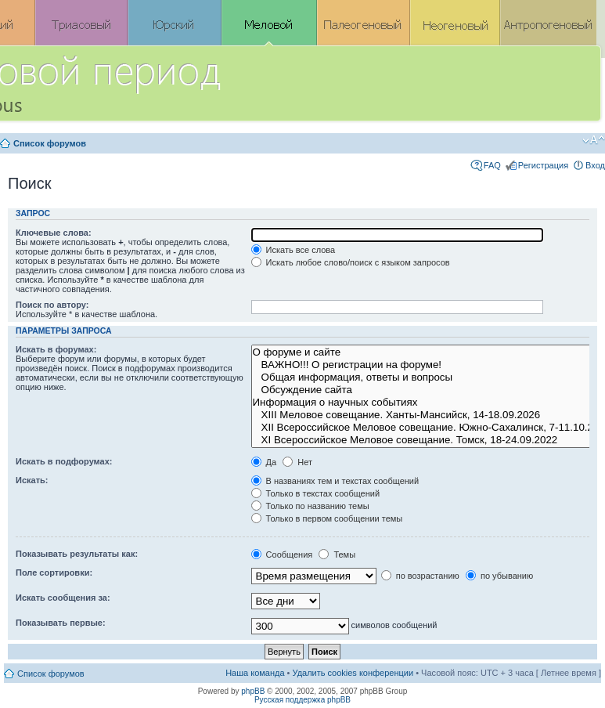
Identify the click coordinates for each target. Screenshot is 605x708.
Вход (595, 165)
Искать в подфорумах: (64, 461)
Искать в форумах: (56, 349)
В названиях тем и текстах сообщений (335, 481)
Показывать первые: (61, 622)
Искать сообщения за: (63, 597)
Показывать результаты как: (77, 553)
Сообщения (282, 554)
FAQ (492, 165)
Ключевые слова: (54, 232)
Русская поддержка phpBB (302, 699)
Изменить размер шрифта (593, 140)
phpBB (253, 691)
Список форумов (49, 143)
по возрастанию (420, 575)
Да (264, 462)
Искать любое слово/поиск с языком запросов (350, 262)
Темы (337, 554)
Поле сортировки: (54, 572)
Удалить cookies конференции (353, 672)
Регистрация (543, 165)
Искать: (32, 480)
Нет (297, 462)
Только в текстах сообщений (315, 493)
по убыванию (499, 575)
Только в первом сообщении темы (327, 518)
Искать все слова (293, 250)
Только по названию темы (310, 506)
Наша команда (254, 672)
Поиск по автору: (52, 304)
